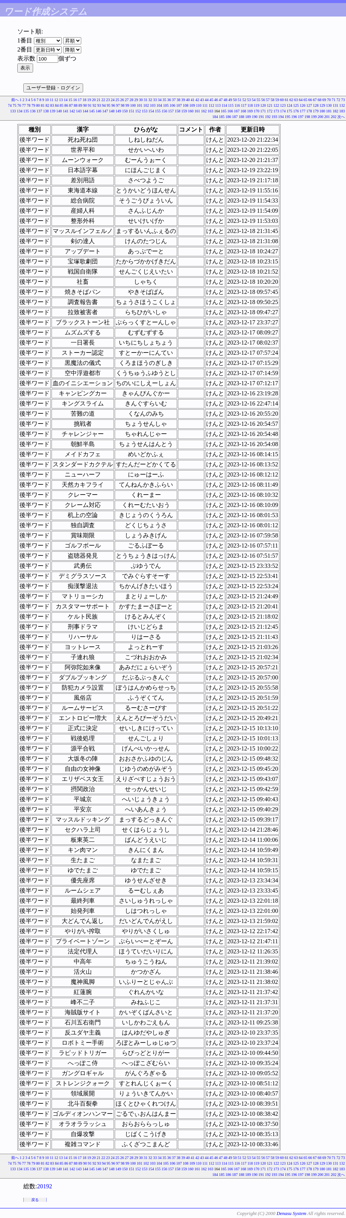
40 (188, 100)
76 (19, 105)
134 (20, 111)
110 (199, 105)
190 (255, 117)
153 (144, 111)
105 (165, 105)
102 (146, 105)
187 (235, 117)
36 (169, 100)
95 (108, 105)
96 (113, 105)
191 (261, 117)
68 (320, 100)
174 (283, 111)
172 (270, 111)
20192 (44, 1186)
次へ (341, 117)
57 (268, 100)
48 (226, 100)
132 (342, 105)
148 (112, 111)
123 (283, 105)
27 (127, 100)
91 (89, 105)
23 (108, 100)
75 (14, 105)
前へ (15, 100)
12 (56, 100)
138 (46, 111)
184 (215, 117)
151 (131, 111)
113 (218, 105)
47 (221, 100)
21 (98, 100)
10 (47, 100)
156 (164, 111)
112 (211, 105)
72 (338, 100)
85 (61, 105)
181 (329, 111)
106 (172, 105)
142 (72, 111)
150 (125, 111)
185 (222, 117)
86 (66, 105)
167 (237, 111)
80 (38, 105)
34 (160, 100)
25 (117, 100)
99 (127, 105)
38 (179, 100)
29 (136, 100)
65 (305, 100)
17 (80, 100)
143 (79, 111)
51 (239, 100)
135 (26, 111)
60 (282, 100)
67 (315, 100)
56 (263, 100)
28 (132, 100)
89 (80, 105)
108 (185, 105)
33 (155, 100)
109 (192, 105)
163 (210, 111)
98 (122, 105)
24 (113, 100)
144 (85, 111)
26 (122, 100)
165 (223, 111)
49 (230, 100)
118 (250, 105)
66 (310, 100)
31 (145, 100)
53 (249, 100)
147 (105, 111)
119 (257, 105)
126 (302, 105)
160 (191, 111)
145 (92, 111)
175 (289, 111)
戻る (35, 1200)
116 (237, 105)
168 (243, 111)
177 (302, 111)
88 (75, 105)
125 (296, 105)
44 (207, 100)
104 (159, 105)
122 (276, 105)
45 (211, 100)
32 (150, 100)
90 (85, 105)
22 (103, 100)
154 (151, 111)
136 (33, 111)
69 (324, 100)
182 (335, 111)
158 (178, 111)
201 (327, 117)
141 (65, 111)
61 (286, 100)
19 (89, 100)
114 (224, 105)
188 (241, 117)
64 (301, 100)
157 (171, 111)
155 (158, 111)
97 (118, 105)
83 (52, 105)
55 (258, 100)
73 (343, 100)
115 (231, 105)
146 (99, 111)
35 (164, 100)
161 (197, 111)
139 (52, 111)
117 (244, 105)
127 (309, 105)
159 (184, 111)
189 (248, 117)
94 (104, 105)
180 (322, 111)
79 (33, 105)
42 (197, 100)
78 (28, 105)
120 (263, 105)
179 (316, 111)
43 (202, 100)
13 (61, 100)
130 (329, 105)
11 (51, 100)
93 (99, 105)
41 (192, 100)
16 (75, 100)
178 (309, 111)
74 (10, 105)
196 (294, 117)
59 (277, 100)
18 (84, 100)
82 (47, 105)
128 (316, 105)
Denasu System (291, 1213)
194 (281, 117)
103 (152, 105)
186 (228, 117)
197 (301, 117)
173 (276, 111)
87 (71, 105)
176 (296, 111)
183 (342, 111)
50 (235, 100)
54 (254, 100)
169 (250, 111)
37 (174, 100)
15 (70, 100)
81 (42, 105)
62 (291, 100)
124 (289, 105)
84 (57, 105)
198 (307, 117)
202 (334, 117)
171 (263, 111)
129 (322, 105)
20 (94, 100)
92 (94, 105)
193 (274, 117)
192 (268, 117)
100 (133, 105)
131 (335, 105)
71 (333, 100)
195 (287, 117)
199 (314, 117)
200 (320, 117)
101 (139, 105)
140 (59, 111)
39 (183, 100)
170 (257, 111)
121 (270, 105)
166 (230, 111)
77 (24, 105)
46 (216, 100)
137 (39, 111)
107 (179, 105)
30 (141, 100)
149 (118, 111)
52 (244, 100)
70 (329, 100)
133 (13, 111)
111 (205, 105)
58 (273, 100)
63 (296, 100)
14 (66, 100)
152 (138, 111)
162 (204, 111)
